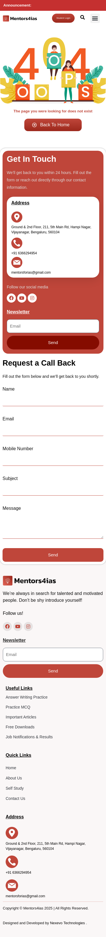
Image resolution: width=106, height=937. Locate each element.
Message (12, 508)
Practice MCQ (18, 707)
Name (9, 389)
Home (11, 768)
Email (8, 418)
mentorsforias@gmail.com (31, 273)
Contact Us (15, 798)
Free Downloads (20, 727)
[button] (95, 18)
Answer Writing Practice (26, 697)
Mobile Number (18, 448)
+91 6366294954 (24, 253)
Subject (10, 478)
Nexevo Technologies (68, 923)
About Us (14, 778)
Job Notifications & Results (29, 737)
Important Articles (21, 717)
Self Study (15, 788)
